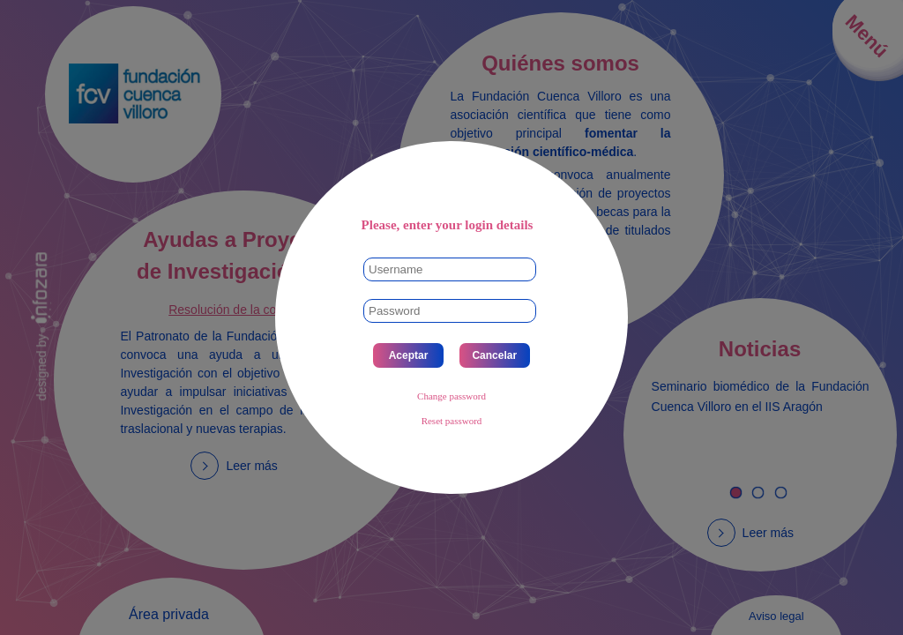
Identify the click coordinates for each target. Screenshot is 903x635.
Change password (451, 396)
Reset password (452, 420)
